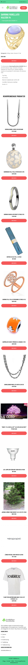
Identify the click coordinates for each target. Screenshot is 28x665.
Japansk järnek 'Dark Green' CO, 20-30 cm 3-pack (14, 512)
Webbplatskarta (14, 662)
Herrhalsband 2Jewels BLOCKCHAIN (14, 129)
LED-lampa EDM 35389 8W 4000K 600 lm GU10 (14, 469)
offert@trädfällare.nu (23, 1)
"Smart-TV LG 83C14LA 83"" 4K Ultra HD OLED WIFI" (14, 427)
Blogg (4, 661)
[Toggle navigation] (2, 7)
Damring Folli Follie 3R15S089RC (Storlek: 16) (14, 299)
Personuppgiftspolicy (20, 661)
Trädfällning (5, 642)
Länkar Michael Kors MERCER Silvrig (14, 554)
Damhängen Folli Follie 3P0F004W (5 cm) (14, 172)
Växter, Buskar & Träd (15, 53)
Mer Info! (14, 60)
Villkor (12, 661)
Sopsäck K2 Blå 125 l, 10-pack (14, 257)
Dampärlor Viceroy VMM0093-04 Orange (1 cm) (14, 342)
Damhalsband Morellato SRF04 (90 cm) (14, 384)
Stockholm (4, 1)
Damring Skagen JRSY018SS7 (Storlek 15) (14, 214)
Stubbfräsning (5, 639)
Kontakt (8, 661)
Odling (8, 53)
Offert (23, 7)
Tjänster (4, 634)
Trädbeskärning (6, 645)
